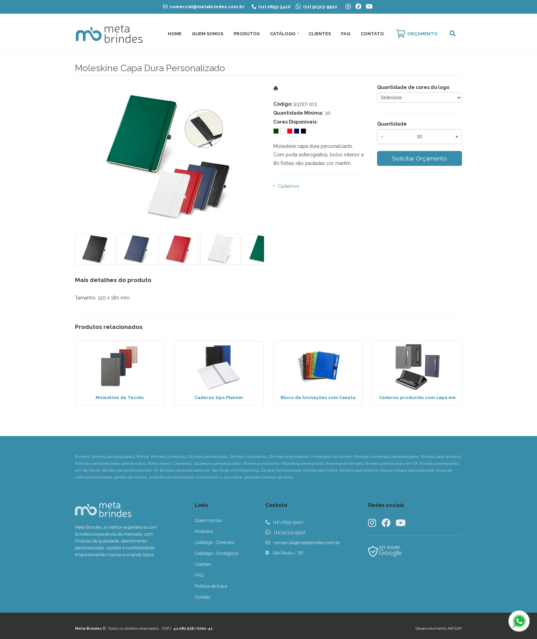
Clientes (320, 33)
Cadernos (288, 186)
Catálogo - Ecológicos (216, 553)
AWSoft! (455, 628)
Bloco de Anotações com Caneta (317, 397)
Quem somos (208, 520)
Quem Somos (207, 33)
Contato (372, 33)
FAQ (345, 33)
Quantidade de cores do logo (413, 87)
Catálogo (283, 33)
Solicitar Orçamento (419, 158)
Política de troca (211, 586)
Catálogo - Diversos (214, 542)
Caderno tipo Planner (219, 397)
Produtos (247, 33)
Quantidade (392, 124)
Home (175, 33)
